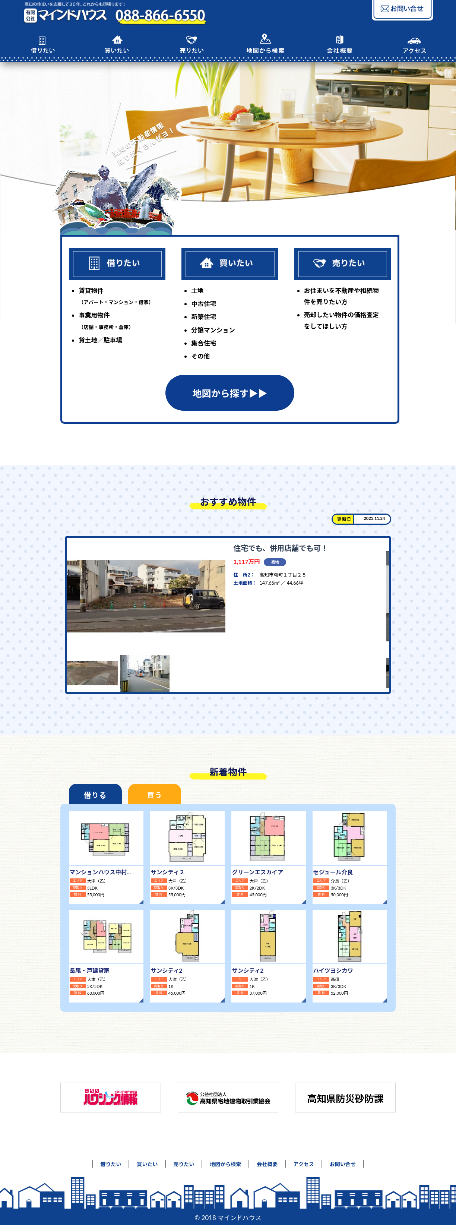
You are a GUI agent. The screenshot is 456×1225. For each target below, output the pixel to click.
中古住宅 (203, 303)
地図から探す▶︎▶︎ (229, 393)
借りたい (110, 1161)
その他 (200, 356)
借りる (92, 795)
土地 (197, 290)
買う (146, 795)
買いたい (147, 1161)
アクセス (303, 1161)
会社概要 (267, 1161)
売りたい (183, 1161)
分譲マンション (213, 330)
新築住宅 (203, 317)
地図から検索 (225, 1161)
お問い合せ (343, 1161)
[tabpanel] (225, 615)
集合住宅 (203, 343)
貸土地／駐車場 (100, 340)
